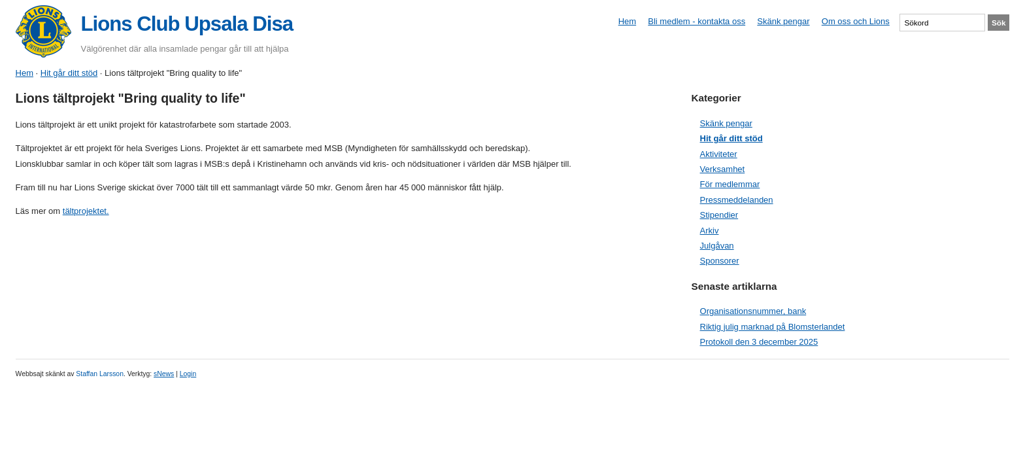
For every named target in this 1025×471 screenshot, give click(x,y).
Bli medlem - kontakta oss (696, 21)
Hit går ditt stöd (69, 73)
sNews (164, 373)
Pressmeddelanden (736, 200)
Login (188, 373)
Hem (627, 21)
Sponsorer (719, 261)
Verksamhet (722, 169)
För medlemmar (730, 184)
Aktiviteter (718, 154)
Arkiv (709, 231)
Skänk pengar (783, 21)
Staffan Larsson (100, 373)
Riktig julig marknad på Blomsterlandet (772, 327)
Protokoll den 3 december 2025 (759, 342)
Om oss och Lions (856, 21)
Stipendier (719, 215)
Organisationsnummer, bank (753, 311)
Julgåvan (717, 246)
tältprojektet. (86, 211)
